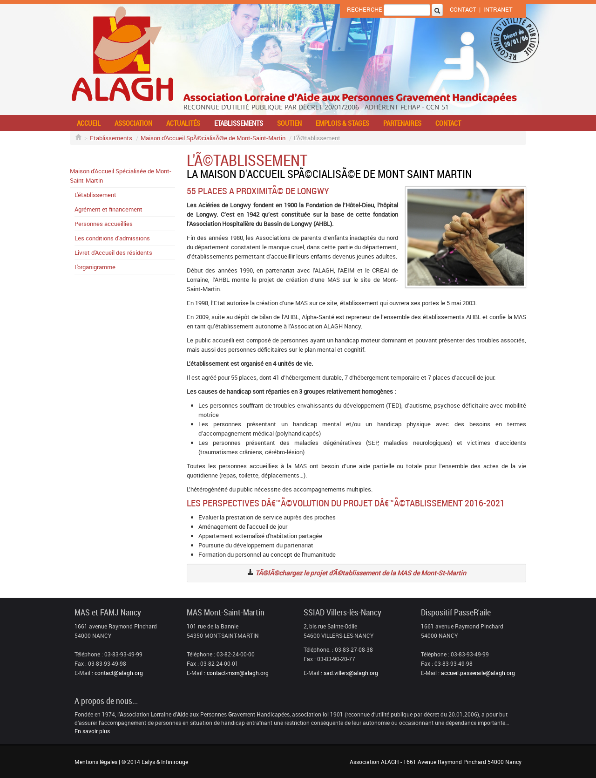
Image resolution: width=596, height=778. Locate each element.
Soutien (289, 123)
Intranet (498, 9)
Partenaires (402, 123)
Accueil (89, 123)
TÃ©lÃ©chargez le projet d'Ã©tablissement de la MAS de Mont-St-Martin (360, 572)
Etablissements (238, 123)
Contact (463, 9)
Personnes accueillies (103, 223)
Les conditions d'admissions (112, 238)
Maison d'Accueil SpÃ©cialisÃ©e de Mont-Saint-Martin (213, 138)
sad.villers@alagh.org (351, 672)
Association (133, 123)
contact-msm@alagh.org (238, 672)
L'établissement (95, 195)
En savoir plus (92, 731)
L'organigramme (94, 267)
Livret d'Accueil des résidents (113, 252)
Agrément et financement (108, 209)
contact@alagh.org (119, 672)
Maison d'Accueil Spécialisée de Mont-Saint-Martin (120, 175)
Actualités (183, 123)
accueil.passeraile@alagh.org (478, 672)
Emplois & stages (342, 123)
